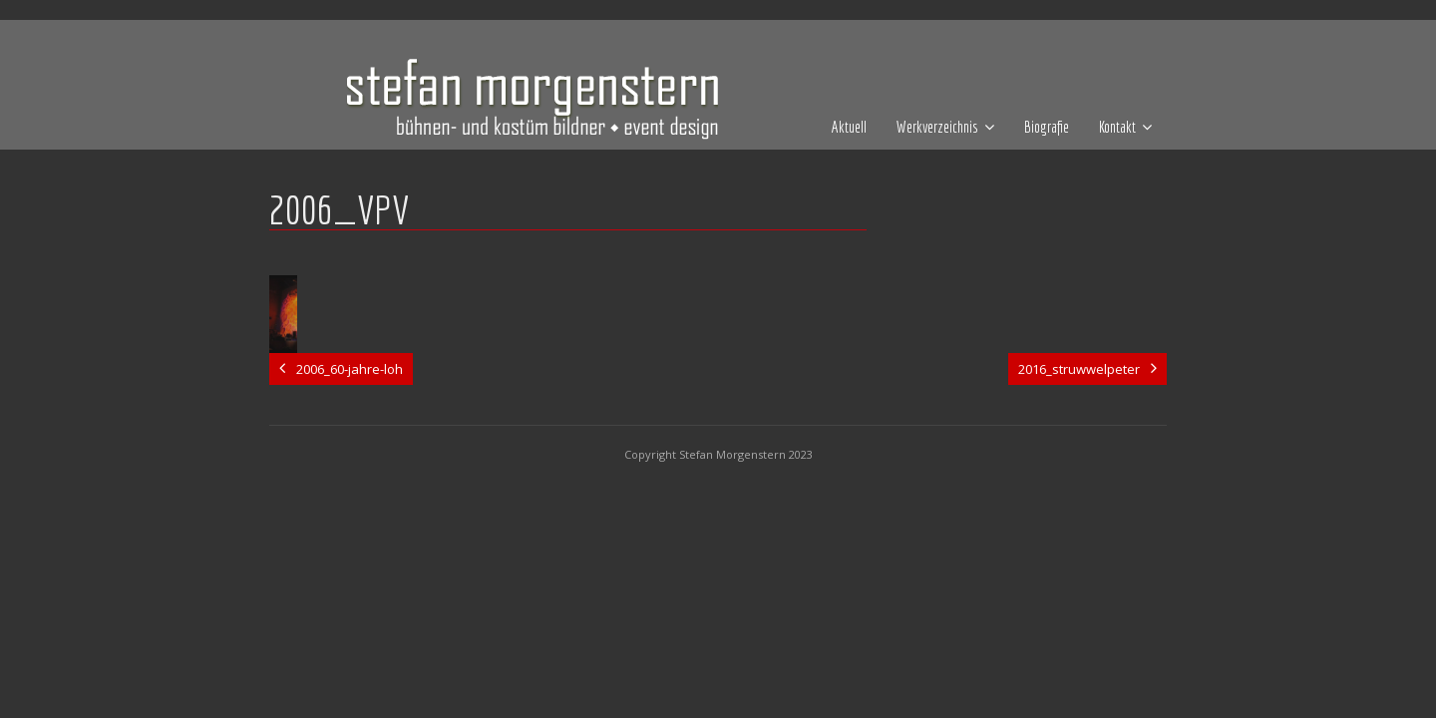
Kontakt (1117, 127)
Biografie (1046, 127)
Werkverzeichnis (937, 127)
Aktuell (849, 127)
